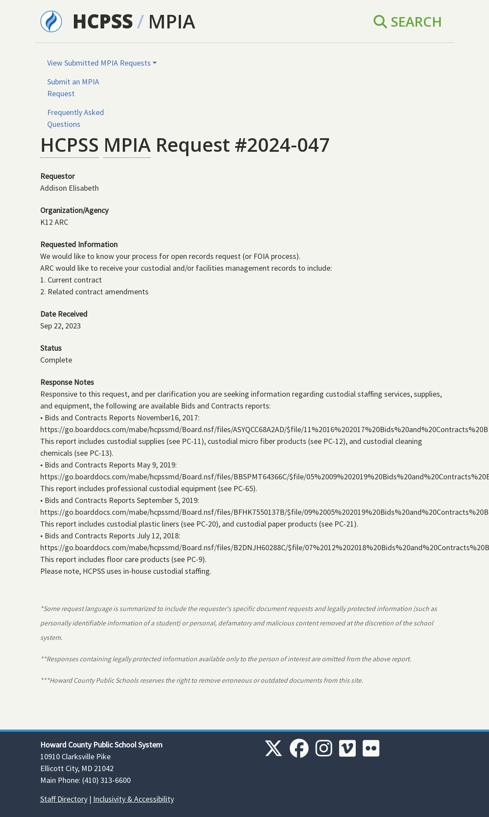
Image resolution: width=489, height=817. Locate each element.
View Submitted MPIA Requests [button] (99, 63)
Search (408, 21)
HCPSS (103, 21)
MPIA (171, 21)
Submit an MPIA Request (73, 87)
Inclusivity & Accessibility (133, 799)
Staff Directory (63, 799)
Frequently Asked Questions (75, 118)
